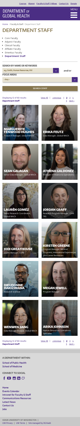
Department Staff (15, 56)
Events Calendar (10, 391)
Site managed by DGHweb (39, 423)
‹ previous (56, 98)
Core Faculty (11, 38)
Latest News (9, 402)
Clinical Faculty (12, 45)
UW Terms (20, 423)
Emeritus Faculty (13, 52)
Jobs (4, 409)
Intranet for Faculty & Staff (16, 394)
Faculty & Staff (16, 24)
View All (44, 98)
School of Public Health (14, 362)
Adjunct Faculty (13, 41)
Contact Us (64, 4)
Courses (22, 4)
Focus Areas (9, 74)
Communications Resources (16, 398)
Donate (74, 4)
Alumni (31, 4)
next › (71, 101)
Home (5, 24)
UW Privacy (7, 423)
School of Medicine (12, 366)
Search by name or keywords (19, 65)
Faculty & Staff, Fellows (46, 4)
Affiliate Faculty (13, 48)
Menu (74, 9)
